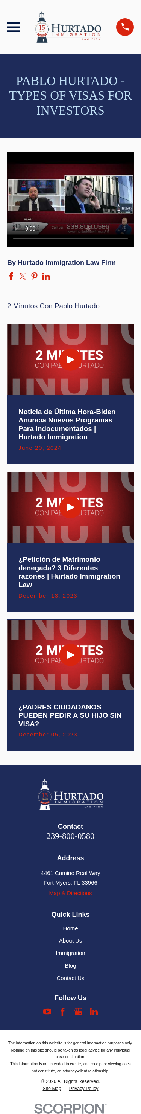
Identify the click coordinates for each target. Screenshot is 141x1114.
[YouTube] (47, 1012)
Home (70, 928)
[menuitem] (51, 1089)
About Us (70, 940)
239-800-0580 (71, 836)
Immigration (70, 953)
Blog (70, 965)
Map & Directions (70, 893)
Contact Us (70, 978)
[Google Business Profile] (78, 1012)
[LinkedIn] (94, 1012)
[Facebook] (63, 1012)
